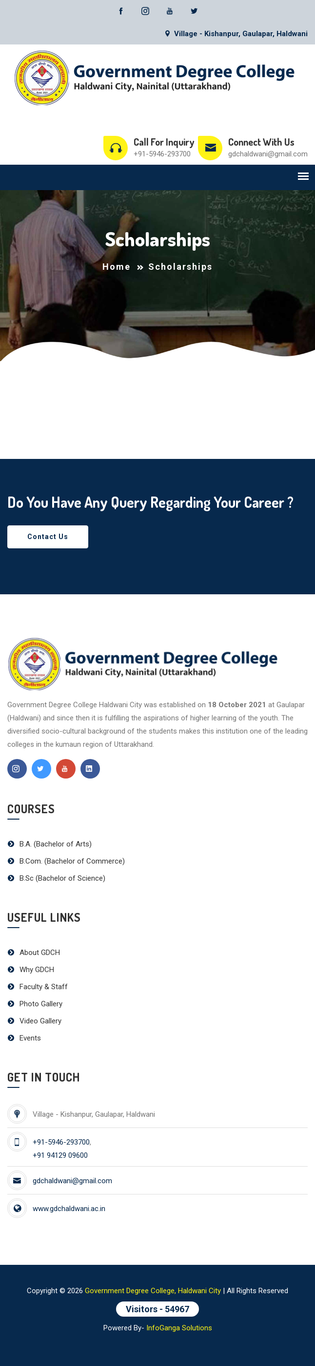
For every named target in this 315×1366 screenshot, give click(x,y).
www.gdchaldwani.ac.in (69, 1208)
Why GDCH (30, 969)
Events (24, 1038)
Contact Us (47, 537)
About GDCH (33, 952)
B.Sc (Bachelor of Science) (56, 878)
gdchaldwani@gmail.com (268, 154)
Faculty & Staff (37, 986)
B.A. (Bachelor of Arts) (49, 844)
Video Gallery (34, 1021)
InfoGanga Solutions (179, 1327)
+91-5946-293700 (162, 154)
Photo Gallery (34, 1003)
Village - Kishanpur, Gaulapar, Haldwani (236, 33)
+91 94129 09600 (60, 1155)
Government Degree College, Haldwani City (153, 1290)
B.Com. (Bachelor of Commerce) (66, 861)
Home (116, 266)
